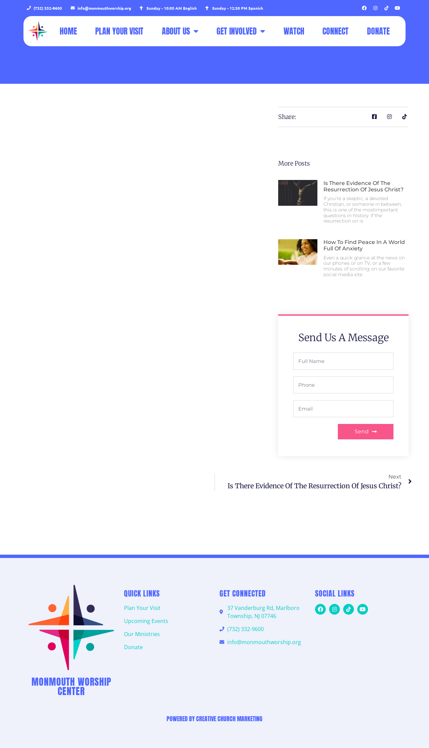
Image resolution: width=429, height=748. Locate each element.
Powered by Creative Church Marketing (214, 718)
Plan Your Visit (119, 31)
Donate (378, 31)
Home (68, 31)
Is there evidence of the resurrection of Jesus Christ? (363, 186)
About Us (180, 31)
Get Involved (241, 31)
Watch (294, 31)
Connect (335, 31)
